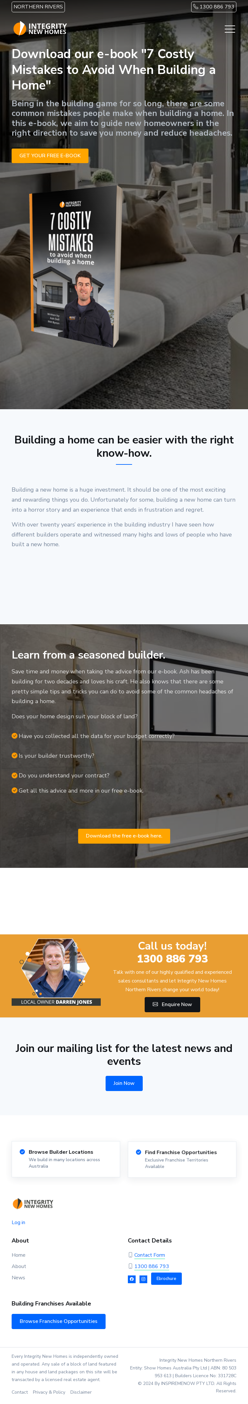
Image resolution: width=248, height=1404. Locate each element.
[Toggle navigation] (229, 29)
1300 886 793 (213, 6)
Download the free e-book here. (124, 835)
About (19, 1266)
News (18, 1277)
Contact (20, 1392)
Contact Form (149, 1255)
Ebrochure (166, 1279)
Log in (18, 1222)
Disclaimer (81, 1392)
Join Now (124, 1083)
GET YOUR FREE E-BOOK (50, 155)
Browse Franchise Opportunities (59, 1321)
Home (19, 1255)
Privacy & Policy (49, 1392)
